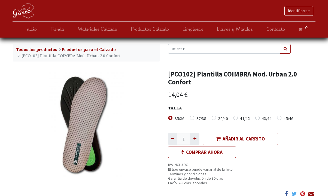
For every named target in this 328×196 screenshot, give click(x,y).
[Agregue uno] (194, 139)
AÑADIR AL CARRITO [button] (240, 139)
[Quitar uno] (172, 139)
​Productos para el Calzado (89, 49)
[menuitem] (30, 29)
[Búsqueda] (285, 49)
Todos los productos (36, 49)
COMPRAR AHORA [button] (202, 152)
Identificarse (298, 10)
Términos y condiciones (187, 173)
